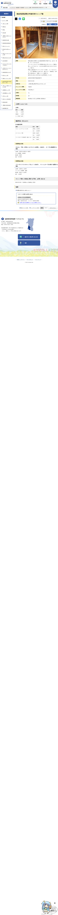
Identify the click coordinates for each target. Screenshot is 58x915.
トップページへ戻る (35, 207)
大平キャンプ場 (5, 96)
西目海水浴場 (4, 102)
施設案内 (18, 7)
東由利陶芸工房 (5, 108)
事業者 (50, 3)
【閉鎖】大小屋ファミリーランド (6, 36)
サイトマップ (38, 259)
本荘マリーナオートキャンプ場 (6, 54)
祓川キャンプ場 (5, 75)
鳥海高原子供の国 (5, 40)
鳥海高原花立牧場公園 (6, 43)
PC (46, 207)
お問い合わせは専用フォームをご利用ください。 (31, 202)
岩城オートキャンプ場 (6, 78)
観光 (40, 3)
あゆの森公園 (4, 60)
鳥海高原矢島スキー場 (6, 72)
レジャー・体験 (28, 7)
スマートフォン (53, 207)
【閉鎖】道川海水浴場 (6, 105)
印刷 (42, 21)
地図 (26, 242)
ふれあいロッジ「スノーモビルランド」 (6, 69)
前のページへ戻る (24, 207)
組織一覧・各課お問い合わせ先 (31, 236)
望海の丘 (4, 26)
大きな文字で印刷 (50, 21)
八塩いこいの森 (5, 23)
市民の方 (35, 3)
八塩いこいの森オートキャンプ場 (6, 86)
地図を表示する (24, 190)
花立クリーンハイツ (6, 46)
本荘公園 (4, 32)
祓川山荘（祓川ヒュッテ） (6, 50)
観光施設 (22, 7)
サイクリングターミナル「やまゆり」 (6, 64)
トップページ (12, 7)
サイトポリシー (30, 259)
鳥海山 (3, 29)
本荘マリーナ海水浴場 (6, 99)
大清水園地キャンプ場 (6, 93)
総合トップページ (21, 259)
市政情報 (45, 3)
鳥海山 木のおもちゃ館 (6, 57)
